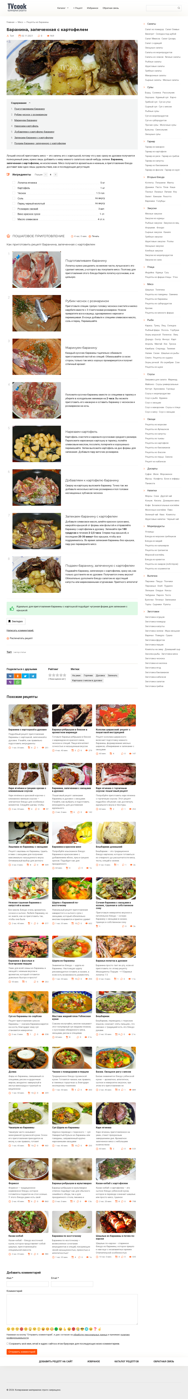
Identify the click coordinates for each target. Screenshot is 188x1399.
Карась (148, 325)
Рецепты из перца (154, 457)
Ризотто (167, 196)
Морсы (148, 496)
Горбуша (174, 330)
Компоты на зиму (154, 649)
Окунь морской (153, 334)
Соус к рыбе (151, 398)
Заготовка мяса (169, 654)
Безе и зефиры (171, 478)
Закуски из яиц (171, 223)
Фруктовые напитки (155, 519)
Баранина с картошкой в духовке (28, 729)
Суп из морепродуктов (156, 116)
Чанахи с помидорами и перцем (70, 1071)
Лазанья (158, 191)
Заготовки (153, 611)
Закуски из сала (153, 259)
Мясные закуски (153, 213)
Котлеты (149, 182)
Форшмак (150, 227)
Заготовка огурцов (154, 617)
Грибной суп (151, 102)
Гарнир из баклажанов (156, 165)
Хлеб (160, 586)
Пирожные (150, 586)
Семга (148, 357)
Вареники (150, 201)
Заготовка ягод (153, 667)
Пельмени (160, 182)
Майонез (149, 384)
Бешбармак (102, 1016)
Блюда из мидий (153, 541)
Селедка (171, 325)
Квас (162, 514)
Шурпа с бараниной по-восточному (65, 904)
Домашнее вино (171, 500)
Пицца (159, 581)
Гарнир (151, 141)
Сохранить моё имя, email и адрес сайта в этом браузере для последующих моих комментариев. (64, 1343)
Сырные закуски (153, 232)
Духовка (100, 675)
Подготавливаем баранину (29, 108)
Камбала (149, 348)
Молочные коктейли (155, 510)
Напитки (152, 490)
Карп (173, 339)
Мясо (150, 284)
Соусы (151, 374)
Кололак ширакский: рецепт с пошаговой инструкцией (113, 731)
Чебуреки (150, 595)
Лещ (163, 325)
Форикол (14, 1183)
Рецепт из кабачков (155, 461)
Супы (150, 87)
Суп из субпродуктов (156, 120)
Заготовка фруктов (155, 640)
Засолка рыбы (152, 654)
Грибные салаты (153, 70)
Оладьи (159, 590)
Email (55, 1278)
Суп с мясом (165, 106)
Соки (156, 496)
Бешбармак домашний (109, 846)
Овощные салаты (154, 47)
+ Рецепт (78, 8)
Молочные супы (168, 125)
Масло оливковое (28, 219)
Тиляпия (171, 348)
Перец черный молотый (31, 203)
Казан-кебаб (16, 1236)
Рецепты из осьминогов (157, 568)
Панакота (150, 483)
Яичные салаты (173, 57)
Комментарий (14, 1290)
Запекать (112, 675)
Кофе (148, 505)
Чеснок (22, 193)
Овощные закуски (154, 246)
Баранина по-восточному (66, 1236)
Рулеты (167, 604)
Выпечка (152, 575)
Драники (149, 187)
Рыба (150, 320)
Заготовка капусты (155, 626)
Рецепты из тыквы (154, 438)
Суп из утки (165, 102)
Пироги (160, 595)
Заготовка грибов (154, 686)
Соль (20, 198)
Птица (150, 266)
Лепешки (149, 590)
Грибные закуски (153, 236)
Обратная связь (111, 8)
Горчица (170, 389)
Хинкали (157, 196)
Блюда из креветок (155, 559)
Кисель (157, 500)
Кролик (149, 308)
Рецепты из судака (163, 357)
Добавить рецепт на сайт (56, 1361)
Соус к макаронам (154, 407)
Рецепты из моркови (156, 424)
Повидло (159, 635)
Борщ (148, 92)
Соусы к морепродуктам (157, 393)
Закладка (15, 621)
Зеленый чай (151, 514)
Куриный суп (162, 97)
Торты (148, 604)
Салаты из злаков (154, 57)
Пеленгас (167, 334)
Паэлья (149, 191)
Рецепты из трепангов (156, 550)
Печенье (159, 599)
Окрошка (149, 97)
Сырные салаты (153, 80)
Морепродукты (156, 526)
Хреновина (159, 389)
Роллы (170, 241)
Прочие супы (151, 125)
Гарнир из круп (172, 170)
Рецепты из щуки (154, 367)
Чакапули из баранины (21, 1127)
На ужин (76, 675)
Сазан (156, 353)
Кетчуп (148, 389)
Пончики (168, 581)
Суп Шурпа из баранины (65, 1127)
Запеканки (170, 599)
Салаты (151, 23)
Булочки (149, 599)
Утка (175, 277)
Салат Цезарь (169, 38)
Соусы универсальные (167, 384)
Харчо (173, 97)
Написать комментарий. (20, 630)
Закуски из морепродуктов (159, 255)
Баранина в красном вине (66, 846)
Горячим (88, 675)
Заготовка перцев (154, 644)
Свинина (173, 294)
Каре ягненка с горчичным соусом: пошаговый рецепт (112, 789)
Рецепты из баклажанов (157, 447)
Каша (172, 187)
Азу (175, 191)
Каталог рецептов (127, 1361)
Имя (10, 1278)
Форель (149, 344)
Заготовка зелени (154, 631)
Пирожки (149, 581)
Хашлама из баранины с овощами (28, 846)
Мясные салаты (171, 80)
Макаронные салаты (155, 75)
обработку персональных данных (90, 1335)
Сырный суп (151, 106)
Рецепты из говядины (156, 294)
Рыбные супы (152, 111)
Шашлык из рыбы (170, 353)
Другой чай (166, 496)
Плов (165, 187)
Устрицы (149, 531)
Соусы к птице (173, 407)
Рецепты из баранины (156, 299)
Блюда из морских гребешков (160, 536)
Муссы (148, 478)
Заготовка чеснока (155, 658)
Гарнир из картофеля (155, 151)
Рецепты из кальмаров (157, 545)
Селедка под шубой (166, 34)
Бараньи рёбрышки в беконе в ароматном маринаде (69, 731)
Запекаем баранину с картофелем (33, 137)
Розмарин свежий (28, 208)
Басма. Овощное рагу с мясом (113, 1071)
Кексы (168, 590)
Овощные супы (153, 134)
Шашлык (149, 289)
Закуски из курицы (154, 218)
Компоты (171, 514)
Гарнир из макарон (154, 147)
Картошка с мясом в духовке (87, 680)
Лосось (165, 330)
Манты (170, 182)
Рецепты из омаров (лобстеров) (161, 564)
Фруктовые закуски (155, 241)
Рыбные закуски (153, 223)
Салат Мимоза (152, 38)
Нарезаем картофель (26, 126)
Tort (9, 652)
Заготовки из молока (156, 663)
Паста (158, 187)
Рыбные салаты (153, 61)
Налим (148, 353)
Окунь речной (152, 362)
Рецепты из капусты (155, 433)
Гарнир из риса (152, 156)
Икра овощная (172, 631)
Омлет (148, 196)
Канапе (167, 232)
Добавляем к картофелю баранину (34, 131)
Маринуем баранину (25, 120)
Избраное (94, 1361)
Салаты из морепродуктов (158, 52)
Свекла (168, 457)
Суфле (148, 474)
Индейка (149, 272)
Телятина (160, 289)
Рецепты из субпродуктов (158, 303)
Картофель (24, 187)
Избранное (92, 8)
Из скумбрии (167, 362)
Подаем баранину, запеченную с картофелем (40, 143)
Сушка (169, 635)
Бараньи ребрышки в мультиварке (72, 1183)
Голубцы (160, 201)
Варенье (149, 635)
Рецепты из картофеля (156, 443)
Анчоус (166, 339)
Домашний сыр (172, 649)
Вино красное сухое (29, 213)
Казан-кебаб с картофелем (112, 1183)
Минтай (158, 344)
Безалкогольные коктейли (165, 505)
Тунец (157, 325)
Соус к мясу (151, 412)
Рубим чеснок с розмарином (30, 114)
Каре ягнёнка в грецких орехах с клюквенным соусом (27, 789)
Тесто (168, 595)
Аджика (163, 398)
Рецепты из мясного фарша (159, 312)
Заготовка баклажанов (157, 672)
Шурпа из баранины (63, 960)
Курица (159, 272)
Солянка (156, 92)
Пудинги (168, 586)
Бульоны (149, 129)
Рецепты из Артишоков (157, 429)
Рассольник (168, 92)
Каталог (61, 8)
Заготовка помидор (155, 621)
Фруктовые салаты (155, 66)
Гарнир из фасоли (154, 170)
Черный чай (173, 519)
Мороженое (166, 474)
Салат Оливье (172, 29)
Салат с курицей (153, 43)
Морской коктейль (154, 554)
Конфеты (158, 478)
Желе (156, 474)
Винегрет (149, 34)
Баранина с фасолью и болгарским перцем (21, 962)
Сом (177, 362)
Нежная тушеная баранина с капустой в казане (25, 904)
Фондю (160, 227)
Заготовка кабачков (155, 677)
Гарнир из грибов (170, 156)
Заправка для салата (156, 379)
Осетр (158, 339)
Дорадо (149, 339)
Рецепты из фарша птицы (158, 277)
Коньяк (149, 500)
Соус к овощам (153, 402)
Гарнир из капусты (154, 160)
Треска (172, 344)
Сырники (157, 604)
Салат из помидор (154, 29)
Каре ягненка (103, 1127)
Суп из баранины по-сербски (25, 1016)
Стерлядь (160, 348)
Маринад (172, 379)
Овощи (151, 419)
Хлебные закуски (154, 250)
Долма (12, 1071)
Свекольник (161, 129)
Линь (175, 334)
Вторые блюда (155, 177)
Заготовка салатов (154, 681)
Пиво (170, 510)
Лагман (168, 191)
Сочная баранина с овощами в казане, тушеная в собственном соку (114, 905)
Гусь (166, 272)
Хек (165, 344)
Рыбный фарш (152, 330)
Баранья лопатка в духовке (111, 960)
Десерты (152, 468)
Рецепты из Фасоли (155, 452)
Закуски (152, 208)
